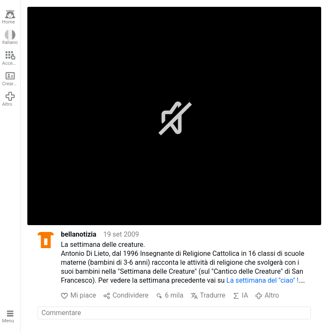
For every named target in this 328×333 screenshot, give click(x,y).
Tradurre (208, 296)
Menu (9, 316)
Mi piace (78, 296)
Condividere (126, 296)
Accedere (11, 58)
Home (9, 17)
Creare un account (11, 78)
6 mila (169, 296)
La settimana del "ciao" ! (262, 280)
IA (240, 296)
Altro (9, 99)
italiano (10, 37)
